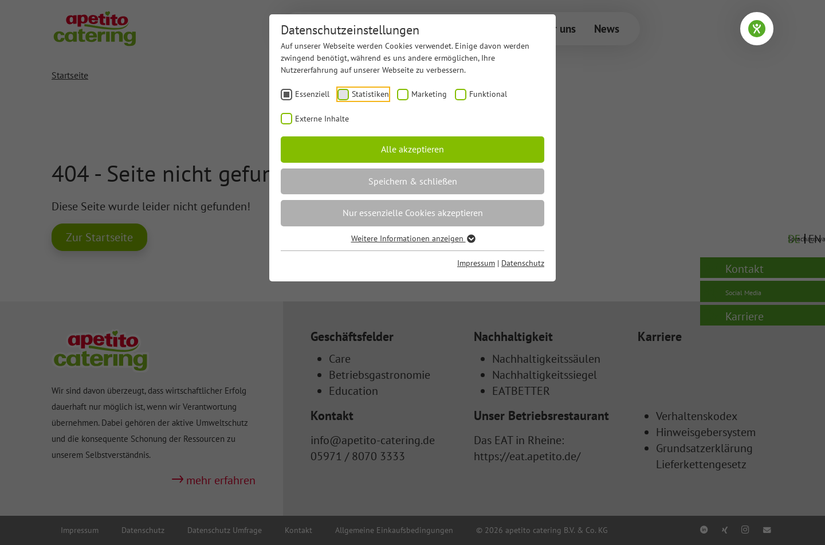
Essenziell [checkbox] (312, 94)
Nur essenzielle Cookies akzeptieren (413, 212)
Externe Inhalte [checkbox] (322, 118)
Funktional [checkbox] (488, 94)
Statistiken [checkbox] (370, 94)
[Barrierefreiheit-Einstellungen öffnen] (756, 28)
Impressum (476, 263)
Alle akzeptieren (412, 149)
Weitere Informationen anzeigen (412, 238)
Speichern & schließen (412, 181)
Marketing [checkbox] (429, 94)
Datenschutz (522, 263)
